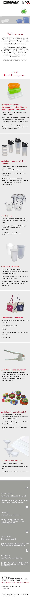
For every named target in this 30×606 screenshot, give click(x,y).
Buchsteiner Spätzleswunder (13, 370)
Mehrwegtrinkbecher (10, 266)
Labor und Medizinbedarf (11, 460)
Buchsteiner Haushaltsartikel (13, 412)
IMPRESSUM (5, 589)
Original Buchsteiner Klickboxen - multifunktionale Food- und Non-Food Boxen (14, 107)
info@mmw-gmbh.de (8, 582)
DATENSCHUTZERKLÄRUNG (11, 587)
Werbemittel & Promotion (12, 317)
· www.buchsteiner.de (22, 582)
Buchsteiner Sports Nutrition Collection (13, 162)
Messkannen (6, 216)
